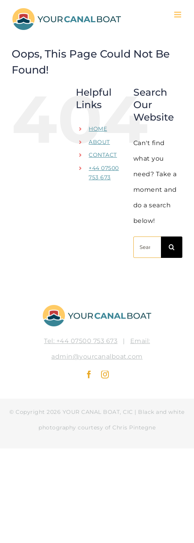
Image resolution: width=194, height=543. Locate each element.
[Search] (171, 247)
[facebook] (89, 374)
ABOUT (99, 141)
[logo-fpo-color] (97, 307)
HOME (98, 128)
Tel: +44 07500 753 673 (80, 341)
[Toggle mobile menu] (178, 15)
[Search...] (147, 247)
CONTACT (103, 154)
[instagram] (105, 374)
